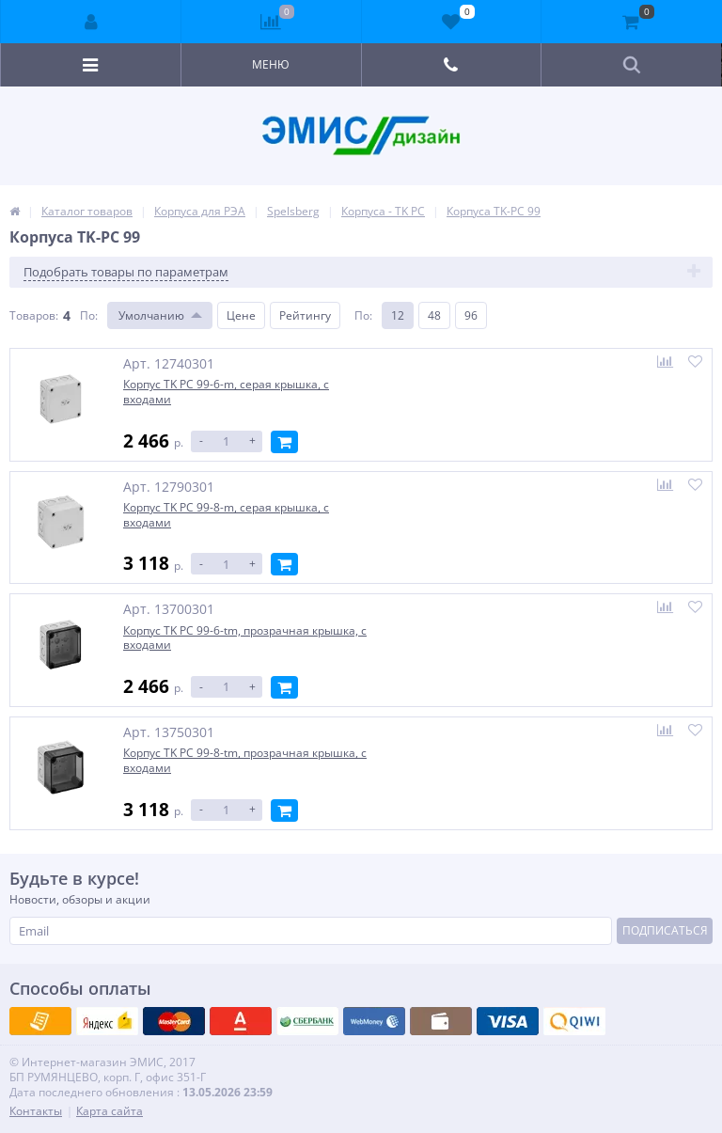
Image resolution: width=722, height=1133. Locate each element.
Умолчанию (151, 315)
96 (471, 315)
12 (397, 315)
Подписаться (665, 927)
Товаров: (33, 315)
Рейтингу (305, 315)
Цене (241, 315)
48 (434, 315)
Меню (271, 64)
